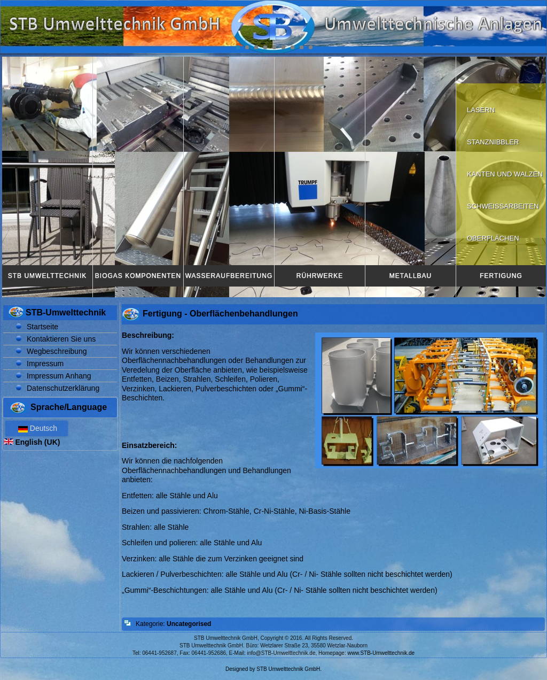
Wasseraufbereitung (229, 276)
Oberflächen (493, 238)
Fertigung (501, 276)
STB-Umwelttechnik (66, 312)
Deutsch (36, 428)
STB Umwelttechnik (47, 276)
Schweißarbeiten (502, 206)
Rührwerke (319, 276)
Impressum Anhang (59, 376)
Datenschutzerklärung (63, 388)
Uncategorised (189, 624)
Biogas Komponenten (138, 276)
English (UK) (32, 442)
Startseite (42, 326)
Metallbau (410, 276)
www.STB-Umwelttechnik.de (381, 653)
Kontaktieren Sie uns (61, 339)
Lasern (481, 110)
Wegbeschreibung (57, 351)
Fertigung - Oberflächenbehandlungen (220, 313)
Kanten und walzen (505, 174)
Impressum (45, 363)
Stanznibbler (493, 142)
